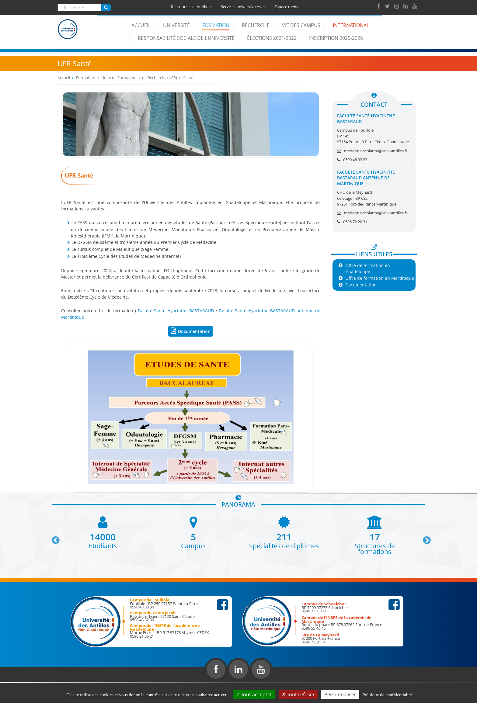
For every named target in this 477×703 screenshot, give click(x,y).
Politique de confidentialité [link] (387, 694)
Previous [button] (53, 538)
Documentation (194, 331)
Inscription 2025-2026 (336, 38)
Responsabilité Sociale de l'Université (186, 38)
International (351, 25)
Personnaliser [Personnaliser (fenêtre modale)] (340, 694)
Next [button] (424, 538)
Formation (215, 25)
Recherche (256, 25)
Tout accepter (254, 694)
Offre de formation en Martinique (379, 278)
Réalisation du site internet (20, 681)
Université (176, 25)
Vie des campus (301, 25)
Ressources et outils (192, 6)
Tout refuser (298, 694)
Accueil (141, 25)
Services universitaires (244, 6)
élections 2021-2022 (272, 38)
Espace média (288, 6)
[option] (102, 532)
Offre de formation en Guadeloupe (367, 268)
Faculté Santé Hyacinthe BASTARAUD (176, 310)
